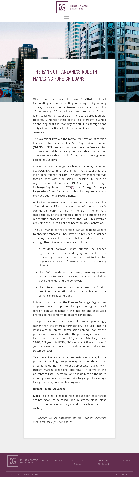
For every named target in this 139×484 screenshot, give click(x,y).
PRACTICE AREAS (77, 462)
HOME (45, 460)
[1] (72, 187)
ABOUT (58, 460)
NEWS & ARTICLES (103, 462)
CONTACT (124, 460)
